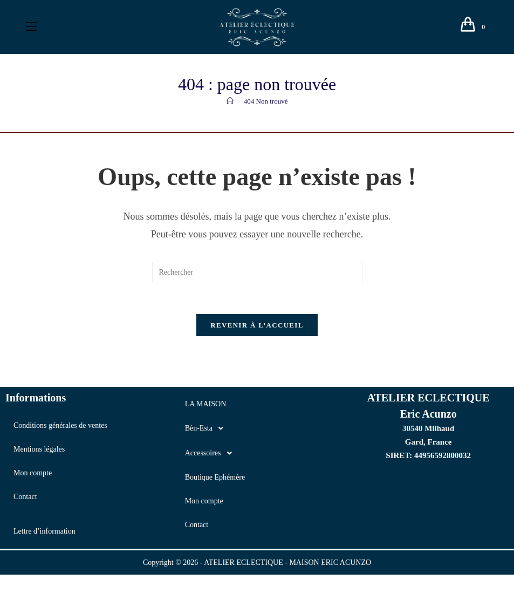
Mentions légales (39, 451)
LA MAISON (206, 406)
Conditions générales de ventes (60, 428)
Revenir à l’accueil (256, 327)
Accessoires (211, 455)
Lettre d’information (44, 533)
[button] (257, 430)
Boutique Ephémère (215, 479)
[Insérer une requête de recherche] (257, 272)
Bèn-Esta (207, 430)
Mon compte (32, 475)
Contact (25, 499)
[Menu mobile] (31, 27)
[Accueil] (230, 101)
